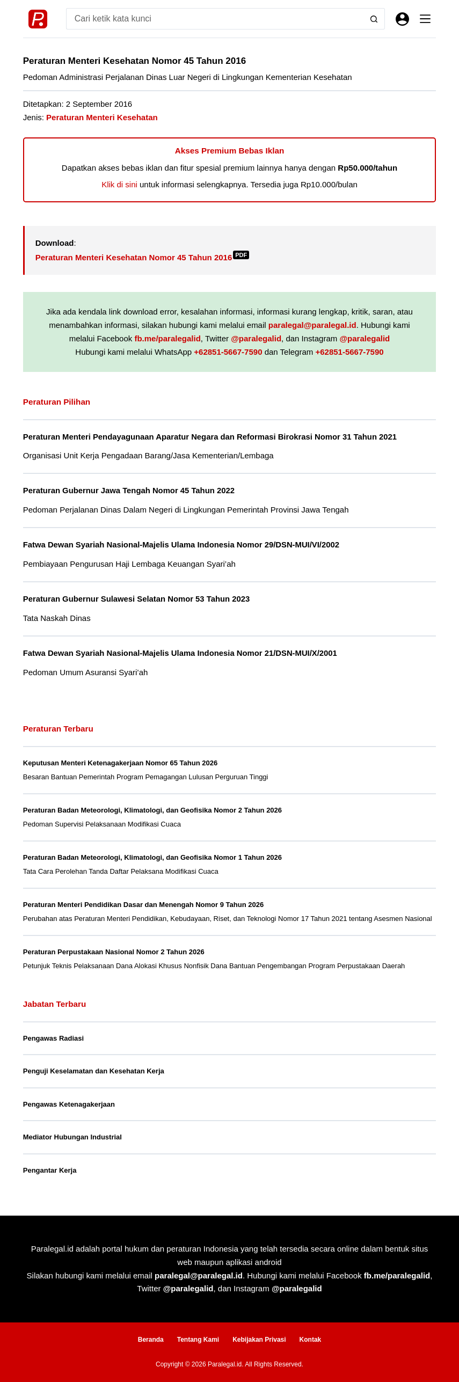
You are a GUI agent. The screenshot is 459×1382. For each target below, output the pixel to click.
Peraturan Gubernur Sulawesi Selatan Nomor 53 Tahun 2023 (136, 599)
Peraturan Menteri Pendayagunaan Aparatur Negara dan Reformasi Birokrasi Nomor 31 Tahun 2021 (210, 437)
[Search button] (374, 19)
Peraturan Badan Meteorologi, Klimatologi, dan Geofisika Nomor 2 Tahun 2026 (152, 810)
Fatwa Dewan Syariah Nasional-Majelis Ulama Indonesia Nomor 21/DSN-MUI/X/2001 (180, 653)
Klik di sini (119, 184)
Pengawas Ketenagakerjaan (69, 1104)
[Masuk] (402, 19)
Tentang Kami (198, 1339)
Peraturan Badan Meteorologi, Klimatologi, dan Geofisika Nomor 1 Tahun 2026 (152, 857)
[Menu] (425, 18)
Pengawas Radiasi (53, 1038)
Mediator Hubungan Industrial (72, 1137)
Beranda (151, 1339)
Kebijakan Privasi (259, 1339)
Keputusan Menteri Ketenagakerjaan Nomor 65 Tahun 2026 (120, 763)
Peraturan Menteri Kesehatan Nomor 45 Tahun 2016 (142, 257)
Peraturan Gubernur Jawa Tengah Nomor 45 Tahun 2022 (129, 490)
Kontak (311, 1339)
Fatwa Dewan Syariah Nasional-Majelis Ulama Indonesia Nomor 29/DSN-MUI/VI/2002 (181, 544)
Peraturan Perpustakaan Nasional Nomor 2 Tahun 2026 (114, 952)
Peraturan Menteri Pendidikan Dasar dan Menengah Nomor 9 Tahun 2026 (143, 905)
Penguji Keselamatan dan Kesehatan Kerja (93, 1071)
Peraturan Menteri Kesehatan (102, 117)
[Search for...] (215, 19)
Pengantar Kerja (50, 1170)
